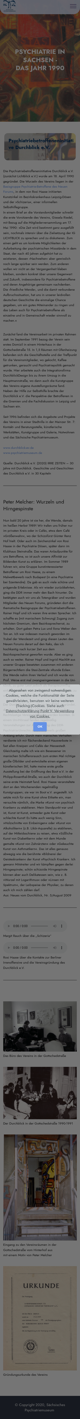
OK (40, 726)
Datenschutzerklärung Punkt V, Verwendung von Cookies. (40, 713)
